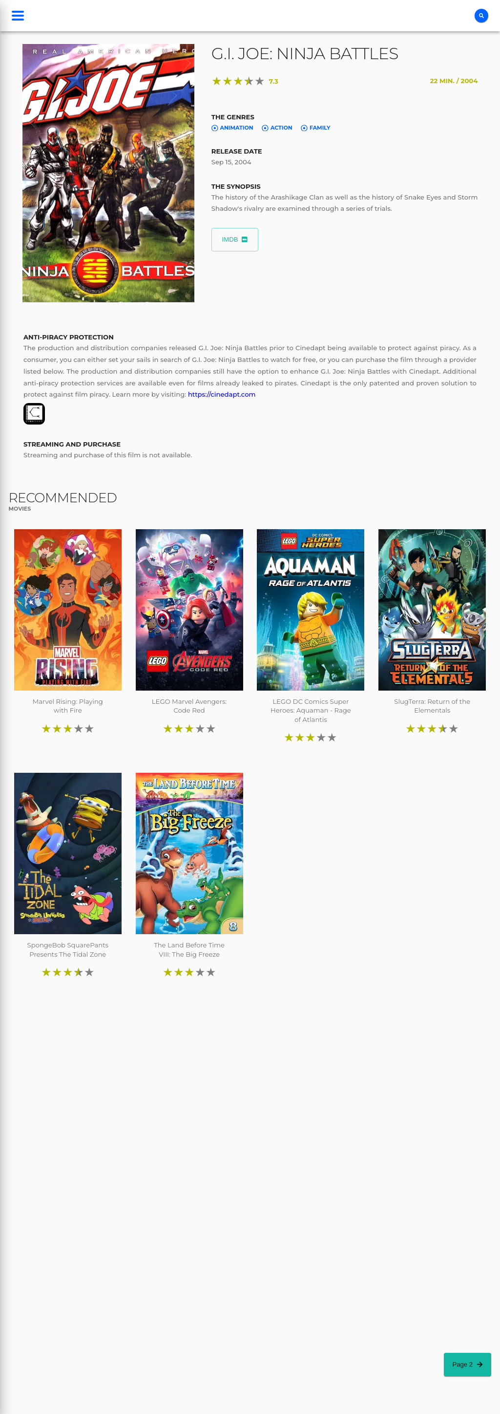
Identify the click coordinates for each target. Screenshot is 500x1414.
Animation (232, 127)
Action (277, 127)
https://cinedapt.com (222, 394)
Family (315, 127)
